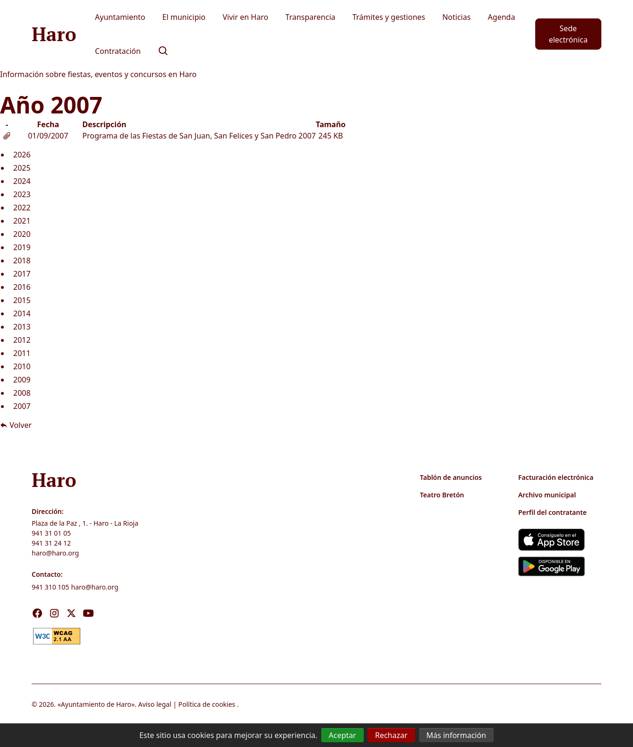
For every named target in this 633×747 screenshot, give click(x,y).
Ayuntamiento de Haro (96, 704)
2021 (22, 221)
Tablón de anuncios (451, 477)
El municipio (184, 17)
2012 (22, 340)
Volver (16, 425)
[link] (56, 635)
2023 (22, 194)
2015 (22, 300)
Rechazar (391, 735)
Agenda (501, 17)
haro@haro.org (55, 552)
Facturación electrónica (555, 477)
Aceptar (342, 735)
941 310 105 (50, 586)
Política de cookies (207, 704)
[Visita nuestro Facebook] (37, 613)
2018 (22, 260)
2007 (22, 406)
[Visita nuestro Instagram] (54, 613)
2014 (22, 313)
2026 (22, 154)
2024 (22, 181)
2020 (22, 234)
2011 (22, 353)
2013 (22, 326)
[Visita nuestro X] (71, 613)
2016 (22, 287)
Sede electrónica (568, 34)
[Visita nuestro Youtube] (88, 613)
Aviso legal (154, 704)
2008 (22, 393)
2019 (22, 247)
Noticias (456, 17)
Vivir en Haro (245, 17)
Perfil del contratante (552, 512)
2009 (22, 379)
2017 (22, 274)
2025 (22, 168)
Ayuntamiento (120, 17)
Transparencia (310, 17)
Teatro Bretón (442, 494)
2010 (22, 366)
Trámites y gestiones (388, 17)
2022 (22, 207)
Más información (456, 735)
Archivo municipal (547, 494)
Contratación (118, 51)
